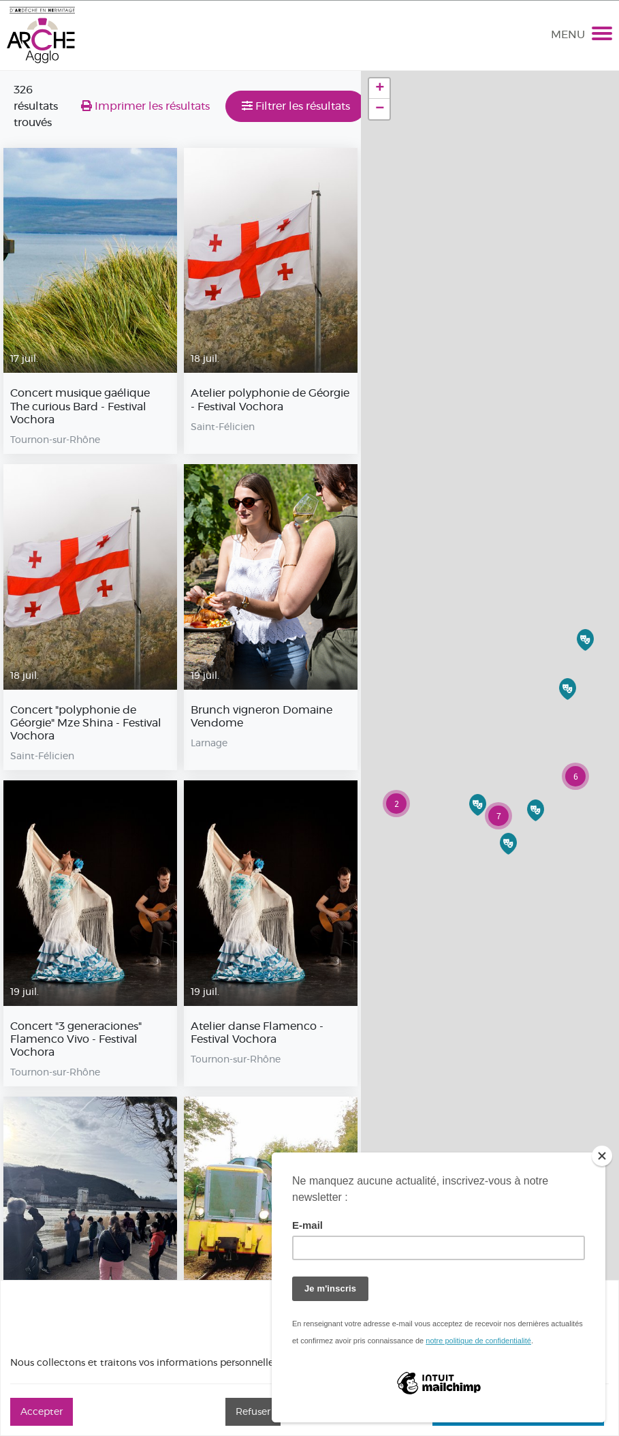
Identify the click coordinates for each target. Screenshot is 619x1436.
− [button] (379, 109)
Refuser (253, 1411)
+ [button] (379, 88)
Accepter (41, 1411)
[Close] (602, 1156)
